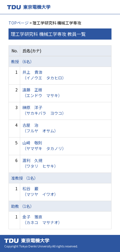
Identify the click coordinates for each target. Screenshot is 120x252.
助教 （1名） (22, 206)
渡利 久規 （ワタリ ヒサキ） (40, 163)
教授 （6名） (22, 61)
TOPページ (19, 23)
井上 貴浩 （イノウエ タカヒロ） (44, 75)
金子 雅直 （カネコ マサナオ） (42, 219)
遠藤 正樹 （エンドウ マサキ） (42, 92)
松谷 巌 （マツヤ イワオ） (40, 191)
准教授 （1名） (24, 178)
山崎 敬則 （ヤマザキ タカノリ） (44, 145)
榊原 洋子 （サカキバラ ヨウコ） (44, 110)
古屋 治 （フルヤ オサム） (40, 128)
